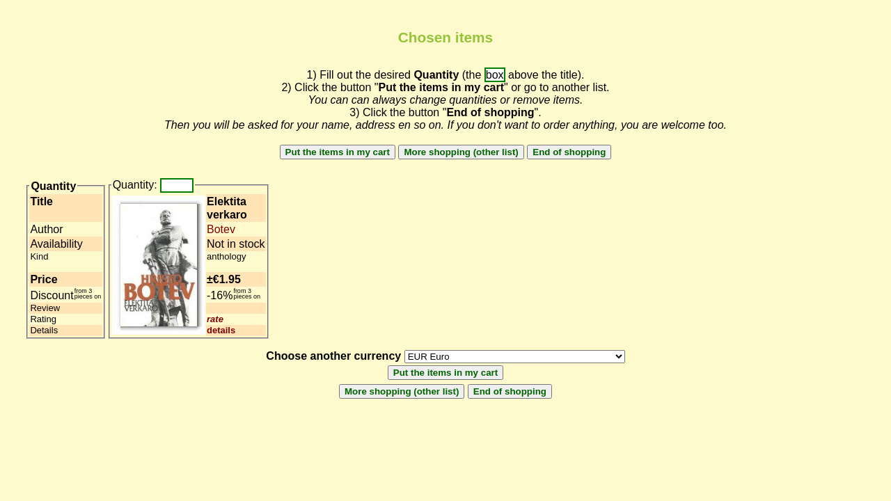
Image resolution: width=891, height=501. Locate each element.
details (221, 330)
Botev (221, 229)
